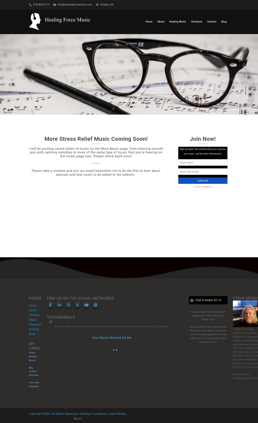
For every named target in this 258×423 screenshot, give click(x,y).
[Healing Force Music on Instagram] (68, 305)
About (160, 21)
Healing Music (177, 21)
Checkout (196, 21)
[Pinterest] (95, 305)
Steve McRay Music (33, 356)
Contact (212, 21)
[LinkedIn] (59, 305)
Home (149, 21)
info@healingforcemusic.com (75, 4)
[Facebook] (50, 305)
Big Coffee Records (34, 371)
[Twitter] (77, 305)
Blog (224, 21)
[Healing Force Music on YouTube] (86, 305)
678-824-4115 (42, 4)
